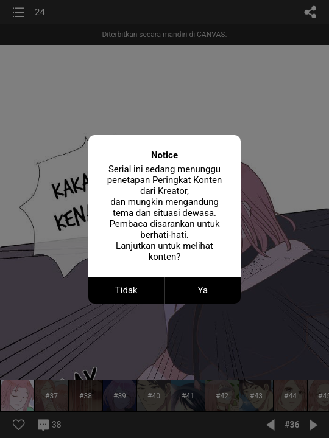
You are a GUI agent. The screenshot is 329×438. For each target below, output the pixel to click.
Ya (202, 290)
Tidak (126, 290)
